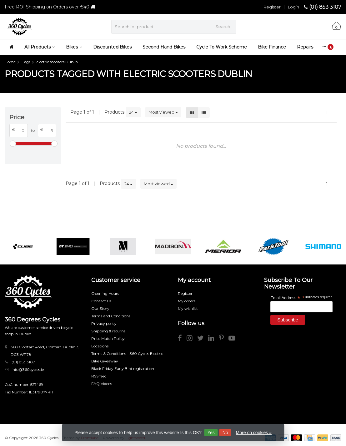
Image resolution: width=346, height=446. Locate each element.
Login (293, 6)
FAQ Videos (101, 383)
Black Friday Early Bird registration (122, 368)
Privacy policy (104, 323)
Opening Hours (105, 293)
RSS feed (99, 376)
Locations (99, 346)
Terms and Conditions (110, 316)
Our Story (100, 308)
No (225, 432)
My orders (186, 301)
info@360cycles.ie (28, 369)
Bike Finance (272, 47)
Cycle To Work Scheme (221, 47)
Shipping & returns (108, 331)
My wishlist (188, 308)
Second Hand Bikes (164, 47)
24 (133, 112)
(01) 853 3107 (325, 7)
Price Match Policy (108, 338)
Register (272, 6)
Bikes (74, 47)
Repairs (305, 47)
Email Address (285, 297)
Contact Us (101, 301)
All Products (39, 47)
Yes (211, 432)
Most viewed (163, 112)
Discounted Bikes (112, 47)
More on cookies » (254, 432)
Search (222, 26)
